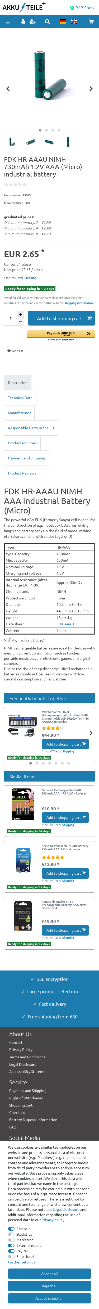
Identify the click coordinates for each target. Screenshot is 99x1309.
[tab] (49, 382)
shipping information (79, 303)
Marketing (25, 1239)
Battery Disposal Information (33, 1119)
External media (28, 1245)
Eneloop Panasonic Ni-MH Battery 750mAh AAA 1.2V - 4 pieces (65, 847)
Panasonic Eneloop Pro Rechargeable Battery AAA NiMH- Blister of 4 (65, 905)
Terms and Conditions (27, 1056)
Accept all (49, 1273)
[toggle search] (47, 21)
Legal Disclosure (22, 1064)
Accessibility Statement (29, 1071)
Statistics (24, 1234)
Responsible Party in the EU (31, 427)
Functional (25, 1256)
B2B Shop (82, 7)
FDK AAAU (65, 623)
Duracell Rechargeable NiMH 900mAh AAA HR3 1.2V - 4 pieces (64, 791)
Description (17, 382)
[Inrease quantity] (20, 314)
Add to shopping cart (64, 318)
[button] (61, 336)
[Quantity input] (10, 318)
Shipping (30, 278)
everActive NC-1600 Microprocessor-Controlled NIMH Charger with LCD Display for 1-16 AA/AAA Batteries (65, 716)
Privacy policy (52, 1219)
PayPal (22, 1250)
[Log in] (23, 22)
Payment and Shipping (26, 457)
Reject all (50, 1285)
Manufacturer (19, 412)
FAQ (12, 1127)
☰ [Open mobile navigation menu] (8, 22)
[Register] (33, 22)
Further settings (21, 1262)
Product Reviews (22, 473)
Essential (23, 1228)
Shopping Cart (21, 1105)
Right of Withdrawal (26, 1097)
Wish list (15, 351)
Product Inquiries (22, 442)
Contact (16, 1042)
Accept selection (49, 1298)
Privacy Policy (20, 1049)
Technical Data (20, 397)
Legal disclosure (66, 1209)
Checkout (17, 1112)
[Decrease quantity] (20, 322)
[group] (23, 860)
